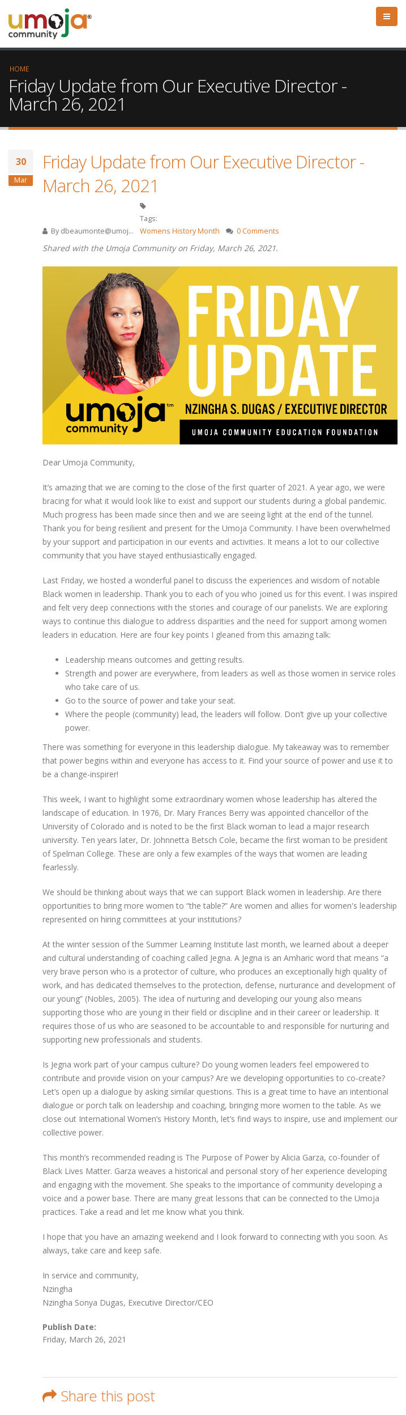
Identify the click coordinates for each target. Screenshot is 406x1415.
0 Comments (258, 231)
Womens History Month (180, 231)
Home (19, 68)
